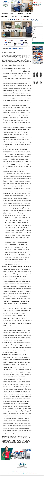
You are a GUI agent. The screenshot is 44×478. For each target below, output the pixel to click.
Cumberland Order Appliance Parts (22, 473)
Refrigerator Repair (5, 16)
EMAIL (33, 33)
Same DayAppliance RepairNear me (39, 49)
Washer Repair (20, 13)
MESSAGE (34, 37)
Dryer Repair (28, 13)
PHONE (33, 29)
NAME (33, 25)
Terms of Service (33, 473)
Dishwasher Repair (25, 16)
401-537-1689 (37, 4)
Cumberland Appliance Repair (17, 471)
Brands (11, 13)
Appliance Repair (4, 13)
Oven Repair (14, 16)
